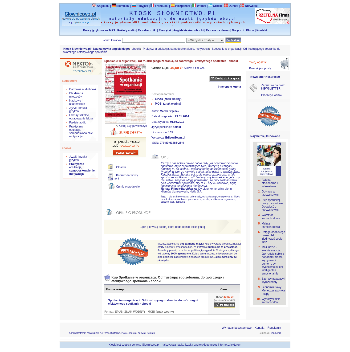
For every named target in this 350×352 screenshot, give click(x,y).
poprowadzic (194, 199)
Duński (231, 6)
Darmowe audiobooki (82, 89)
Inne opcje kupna (229, 86)
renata (206, 199)
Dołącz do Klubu (243, 30)
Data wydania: (160, 121)
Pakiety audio (126, 30)
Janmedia (276, 333)
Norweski (251, 6)
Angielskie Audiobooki (188, 30)
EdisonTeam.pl (175, 137)
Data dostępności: (163, 116)
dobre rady (195, 196)
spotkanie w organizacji (223, 199)
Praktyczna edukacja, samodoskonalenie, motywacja (176, 48)
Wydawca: (158, 137)
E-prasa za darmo (218, 30)
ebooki (136, 48)
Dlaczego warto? (271, 95)
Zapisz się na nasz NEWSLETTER (273, 87)
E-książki (165, 30)
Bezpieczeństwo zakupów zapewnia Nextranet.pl (331, 4)
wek (172, 202)
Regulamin (274, 327)
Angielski (100, 6)
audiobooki (69, 80)
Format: (109, 311)
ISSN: (155, 142)
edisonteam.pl (209, 196)
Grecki (215, 6)
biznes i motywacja (178, 196)
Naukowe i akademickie (77, 102)
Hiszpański (180, 6)
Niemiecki (121, 6)
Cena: (156, 68)
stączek (165, 202)
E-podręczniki (147, 30)
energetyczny (225, 196)
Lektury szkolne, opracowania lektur (81, 117)
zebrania (180, 202)
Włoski (199, 6)
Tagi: (164, 196)
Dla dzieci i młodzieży (76, 95)
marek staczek (168, 199)
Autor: (155, 111)
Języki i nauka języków (78, 109)
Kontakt (261, 30)
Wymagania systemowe (237, 327)
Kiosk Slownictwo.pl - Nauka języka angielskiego (96, 48)
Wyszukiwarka (112, 40)
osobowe (182, 199)
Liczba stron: (159, 132)
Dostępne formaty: (163, 94)
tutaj (202, 227)
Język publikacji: (162, 127)
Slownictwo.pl (150, 344)
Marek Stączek (169, 111)
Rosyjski (140, 6)
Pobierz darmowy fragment (123, 177)
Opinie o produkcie (128, 186)
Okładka (121, 167)
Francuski (159, 6)
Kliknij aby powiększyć (133, 125)
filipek (237, 196)
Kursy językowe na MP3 (99, 30)
